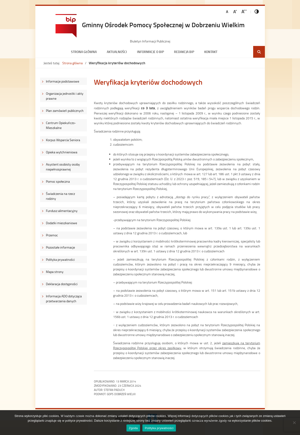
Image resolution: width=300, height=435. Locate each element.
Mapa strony (54, 271)
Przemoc (52, 235)
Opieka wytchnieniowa (61, 152)
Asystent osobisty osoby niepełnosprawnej (63, 166)
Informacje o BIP (150, 51)
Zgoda (133, 428)
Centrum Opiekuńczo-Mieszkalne (61, 125)
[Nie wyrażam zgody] (294, 422)
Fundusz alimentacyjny (62, 210)
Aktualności (117, 51)
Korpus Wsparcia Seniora (63, 140)
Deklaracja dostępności (62, 284)
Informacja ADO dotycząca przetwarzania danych (64, 298)
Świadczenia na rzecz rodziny (60, 196)
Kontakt (210, 51)
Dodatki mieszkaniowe (61, 223)
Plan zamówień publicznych (65, 110)
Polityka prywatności (60, 259)
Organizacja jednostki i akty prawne (64, 96)
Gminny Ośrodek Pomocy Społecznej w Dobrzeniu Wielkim (163, 24)
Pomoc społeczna (58, 181)
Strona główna (84, 51)
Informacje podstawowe (62, 81)
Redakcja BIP (184, 51)
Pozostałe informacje (60, 247)
